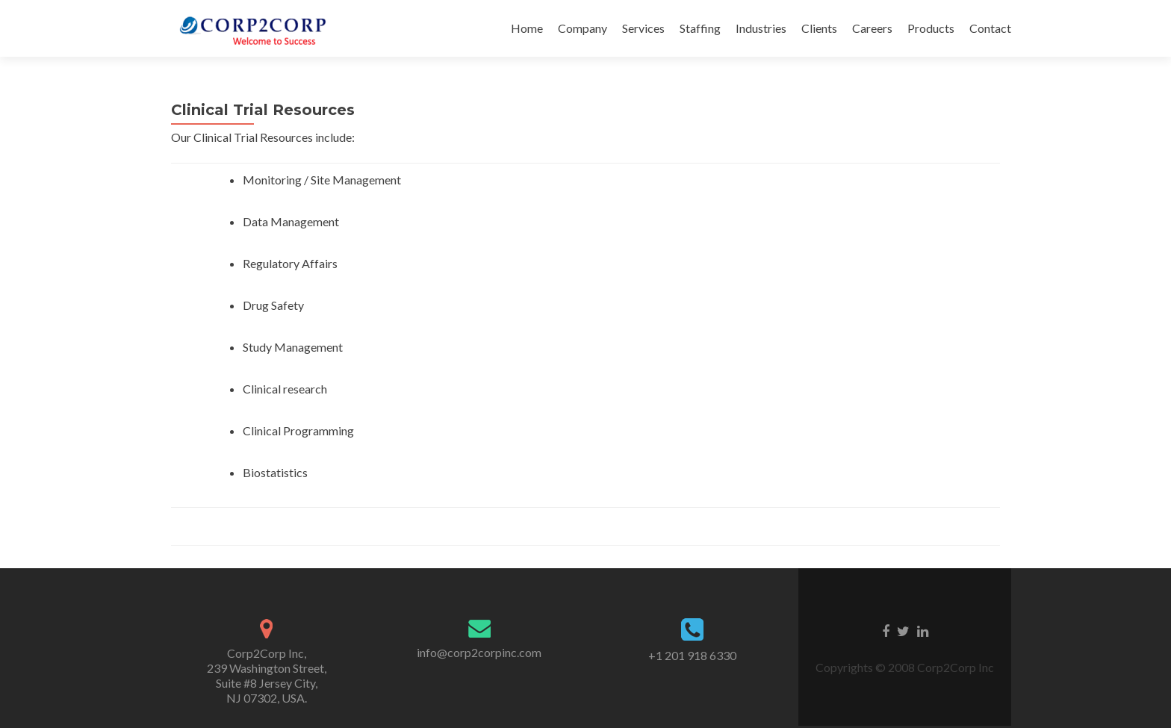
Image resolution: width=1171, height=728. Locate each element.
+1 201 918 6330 (692, 655)
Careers (872, 28)
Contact (990, 28)
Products (930, 28)
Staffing (700, 28)
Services (643, 28)
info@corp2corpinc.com (479, 652)
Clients (819, 28)
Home (527, 28)
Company (582, 28)
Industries (761, 28)
